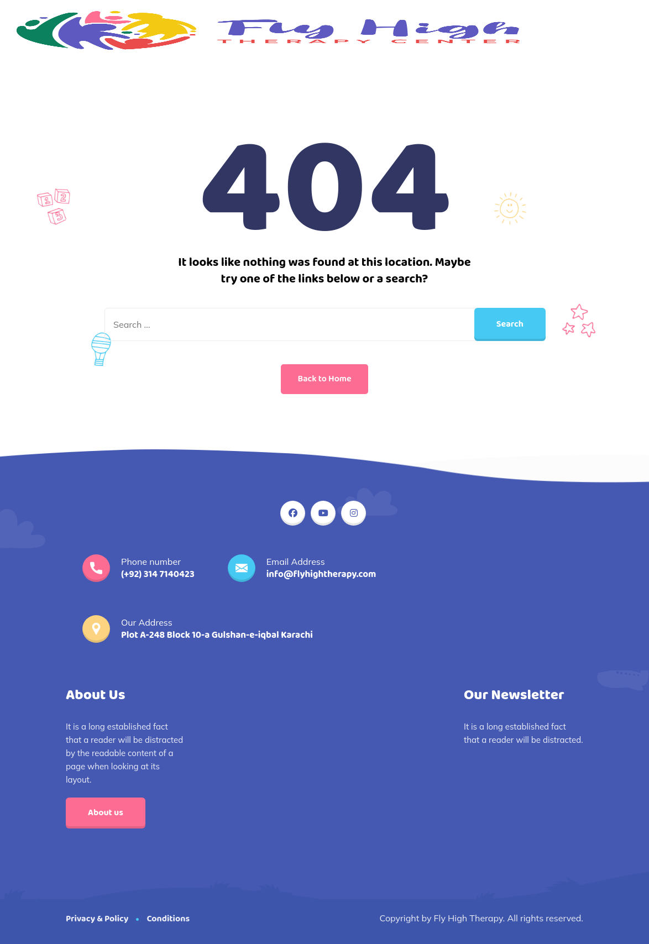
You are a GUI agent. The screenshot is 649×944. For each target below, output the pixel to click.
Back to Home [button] (324, 379)
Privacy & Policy (97, 919)
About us (105, 813)
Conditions (168, 919)
